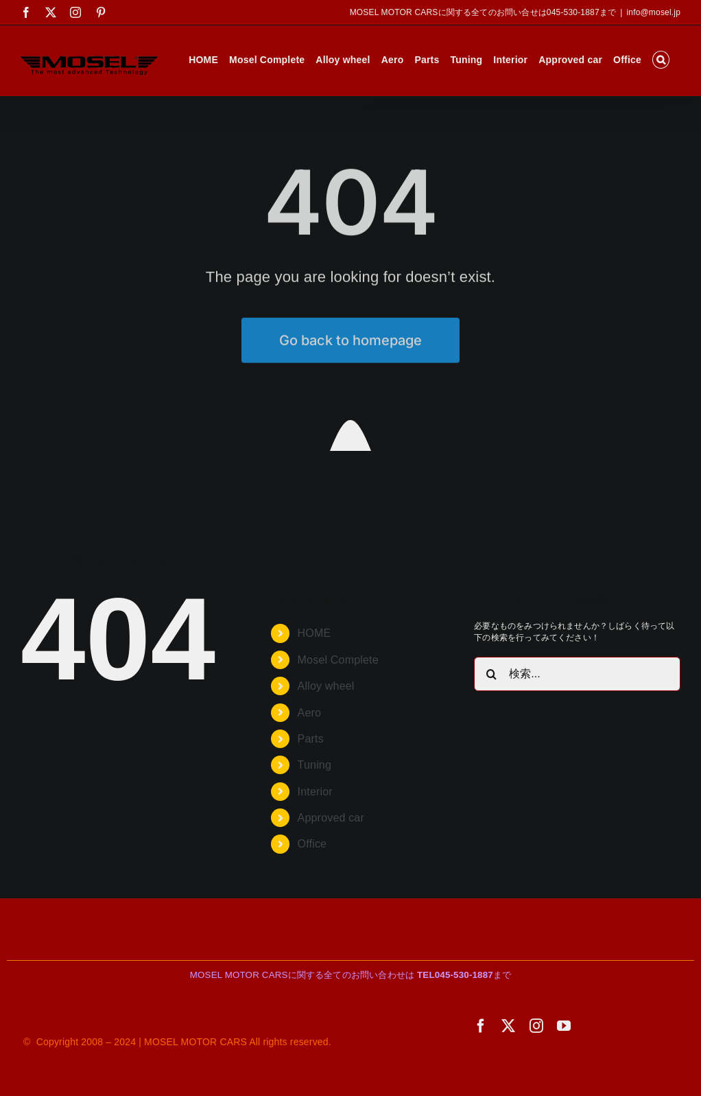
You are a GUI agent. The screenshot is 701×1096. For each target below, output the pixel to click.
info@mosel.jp (653, 12)
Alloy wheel (326, 686)
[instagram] (536, 1026)
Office (312, 844)
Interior (315, 791)
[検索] (491, 674)
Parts (311, 739)
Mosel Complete (338, 660)
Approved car (331, 818)
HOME (314, 633)
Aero (310, 713)
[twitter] (508, 1026)
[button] (660, 59)
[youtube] (564, 1026)
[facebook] (481, 1026)
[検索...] (577, 674)
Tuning (314, 765)
